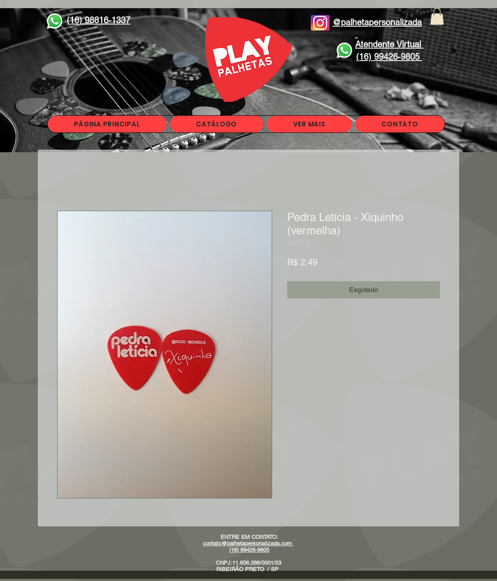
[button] (437, 16)
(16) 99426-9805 (249, 550)
